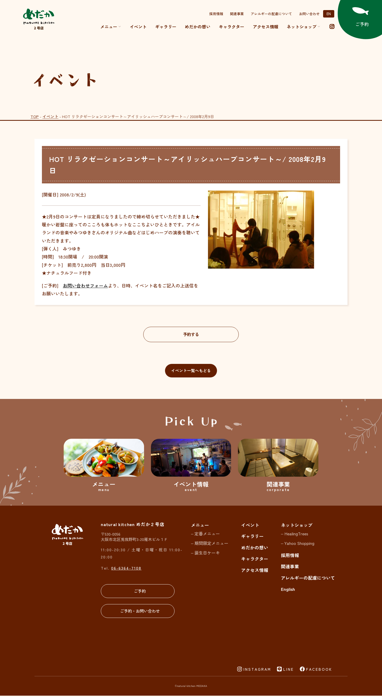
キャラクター (231, 26)
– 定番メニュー (205, 535)
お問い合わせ (309, 13)
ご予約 (138, 592)
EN (329, 13)
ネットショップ (296, 526)
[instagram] (332, 26)
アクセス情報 (265, 26)
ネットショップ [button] (303, 26)
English (288, 590)
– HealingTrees (294, 535)
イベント (138, 26)
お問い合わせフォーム (85, 285)
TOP (35, 116)
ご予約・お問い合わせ (138, 612)
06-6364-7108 (126, 569)
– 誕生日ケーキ (205, 553)
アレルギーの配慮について (271, 13)
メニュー (110, 26)
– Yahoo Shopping (297, 544)
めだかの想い (197, 26)
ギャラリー (165, 26)
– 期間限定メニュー (209, 544)
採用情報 (216, 13)
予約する (191, 335)
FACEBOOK (319, 670)
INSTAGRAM (257, 670)
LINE (288, 670)
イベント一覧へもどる (191, 371)
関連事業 (237, 13)
